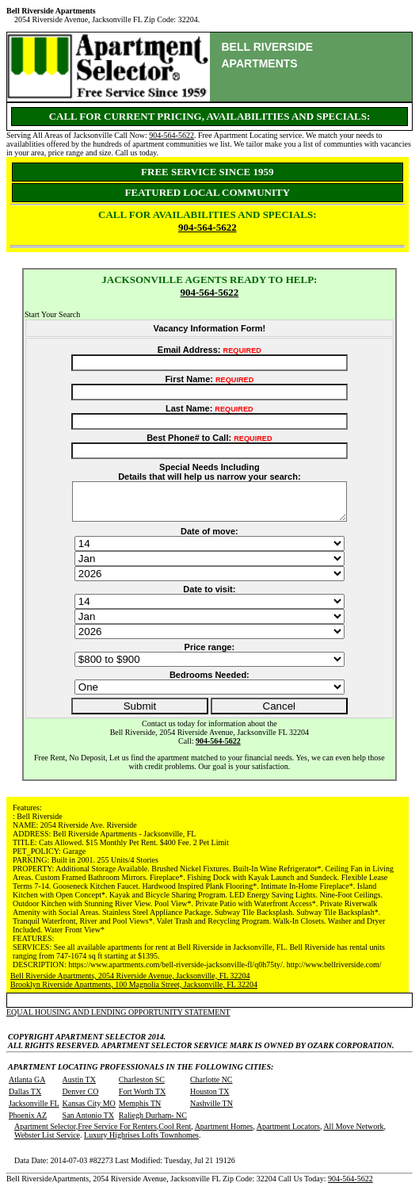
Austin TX (79, 1086)
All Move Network (353, 1133)
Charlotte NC (211, 1086)
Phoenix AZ (28, 1122)
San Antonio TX (88, 1122)
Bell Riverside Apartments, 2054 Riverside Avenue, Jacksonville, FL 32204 (129, 982)
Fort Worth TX (142, 1098)
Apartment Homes (224, 1133)
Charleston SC (142, 1086)
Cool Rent (174, 1133)
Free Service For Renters (117, 1133)
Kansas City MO (89, 1110)
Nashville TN (211, 1110)
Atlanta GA (27, 1086)
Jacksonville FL (34, 1110)
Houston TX (210, 1098)
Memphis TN (140, 1110)
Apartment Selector (45, 1133)
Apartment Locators (288, 1133)
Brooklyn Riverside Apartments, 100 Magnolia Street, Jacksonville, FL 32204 (133, 991)
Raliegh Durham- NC (153, 1122)
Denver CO (81, 1098)
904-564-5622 (171, 135)
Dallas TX (25, 1098)
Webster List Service (47, 1142)
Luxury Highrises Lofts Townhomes (141, 1142)
